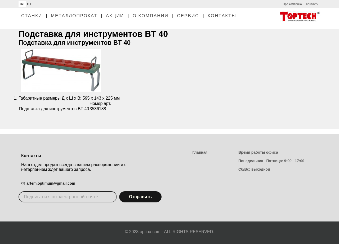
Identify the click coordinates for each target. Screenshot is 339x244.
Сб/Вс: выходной (254, 169)
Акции (115, 15)
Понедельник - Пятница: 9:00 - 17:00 (271, 161)
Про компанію (292, 4)
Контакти (312, 4)
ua (22, 4)
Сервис (188, 15)
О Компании (150, 15)
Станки (31, 15)
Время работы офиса (258, 152)
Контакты (222, 15)
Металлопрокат (74, 15)
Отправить (140, 196)
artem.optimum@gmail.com (50, 183)
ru (29, 4)
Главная (200, 152)
